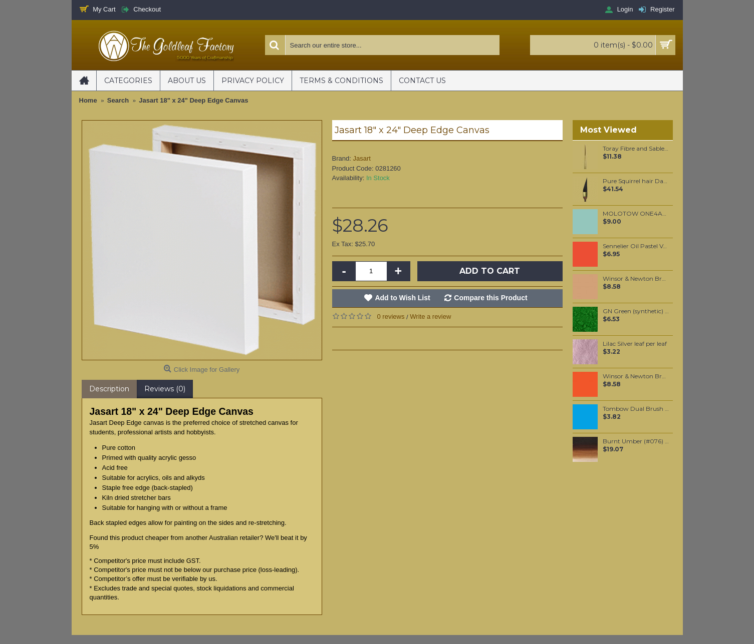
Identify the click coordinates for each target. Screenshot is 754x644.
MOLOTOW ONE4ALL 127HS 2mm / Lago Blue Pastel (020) (636, 213)
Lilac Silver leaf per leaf (635, 343)
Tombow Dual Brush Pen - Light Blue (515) (636, 408)
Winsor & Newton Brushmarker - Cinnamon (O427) (636, 278)
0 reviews (391, 316)
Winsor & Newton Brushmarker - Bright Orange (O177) (636, 376)
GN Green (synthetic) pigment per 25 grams (636, 311)
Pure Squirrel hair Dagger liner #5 (636, 181)
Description (109, 388)
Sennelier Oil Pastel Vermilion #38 (636, 246)
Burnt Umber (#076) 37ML (636, 441)
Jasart (361, 158)
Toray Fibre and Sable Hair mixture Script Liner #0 (636, 148)
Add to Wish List (402, 298)
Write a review (430, 316)
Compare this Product (490, 298)
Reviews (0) (164, 388)
